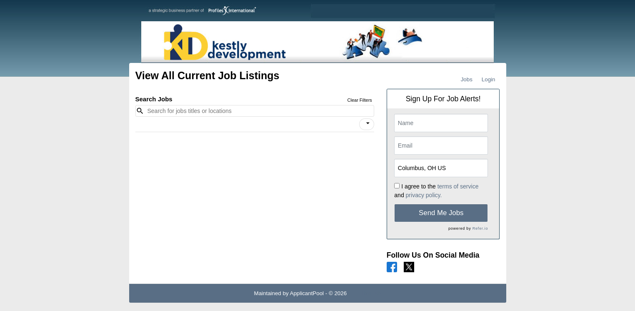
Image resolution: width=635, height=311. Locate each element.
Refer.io (480, 228)
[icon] (368, 123)
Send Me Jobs (441, 213)
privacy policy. (424, 195)
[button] (366, 124)
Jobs (466, 79)
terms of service (458, 186)
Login (488, 79)
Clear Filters (360, 100)
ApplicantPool (307, 293)
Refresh (371, 293)
